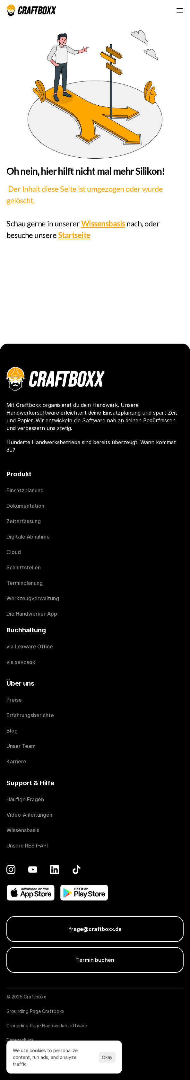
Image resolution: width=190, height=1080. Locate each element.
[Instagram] (10, 869)
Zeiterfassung (23, 521)
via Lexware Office (29, 646)
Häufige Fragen (25, 799)
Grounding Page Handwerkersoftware (46, 1025)
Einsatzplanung (25, 490)
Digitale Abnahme (28, 536)
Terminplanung (24, 583)
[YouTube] (32, 869)
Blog (12, 730)
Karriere (16, 761)
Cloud (13, 552)
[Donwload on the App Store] (30, 892)
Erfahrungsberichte (30, 715)
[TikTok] (76, 869)
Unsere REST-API (27, 845)
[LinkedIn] (54, 869)
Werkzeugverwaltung (32, 598)
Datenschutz (20, 1040)
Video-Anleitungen (29, 815)
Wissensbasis (22, 830)
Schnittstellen (23, 567)
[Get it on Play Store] (84, 892)
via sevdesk (20, 662)
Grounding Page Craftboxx (35, 1011)
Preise (14, 700)
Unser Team (21, 746)
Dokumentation (25, 506)
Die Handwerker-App (31, 613)
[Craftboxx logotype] (31, 10)
